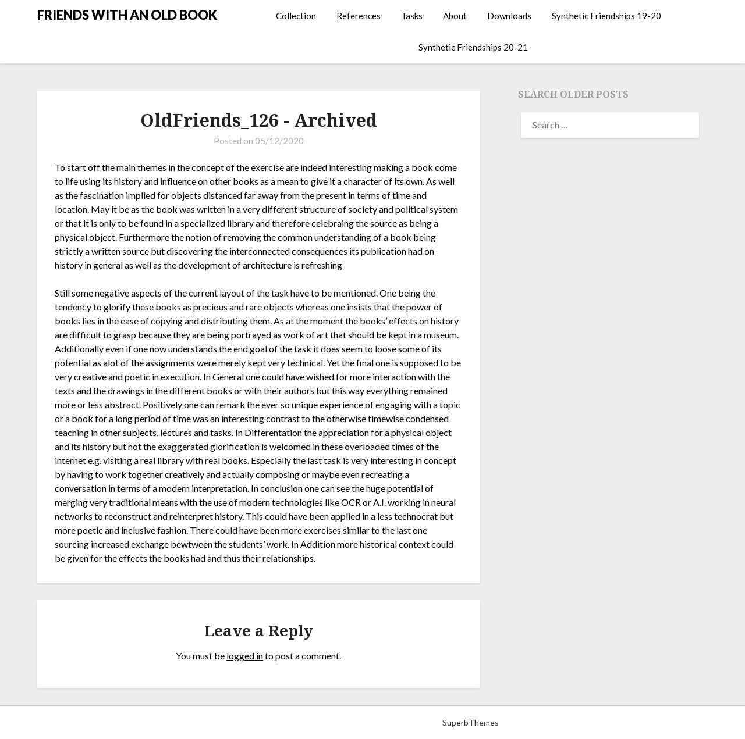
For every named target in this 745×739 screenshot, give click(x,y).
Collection (296, 15)
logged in (244, 655)
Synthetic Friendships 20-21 (473, 47)
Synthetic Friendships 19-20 (606, 15)
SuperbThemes (470, 722)
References (358, 15)
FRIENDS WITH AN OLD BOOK (127, 15)
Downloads (509, 15)
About (455, 15)
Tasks (412, 15)
